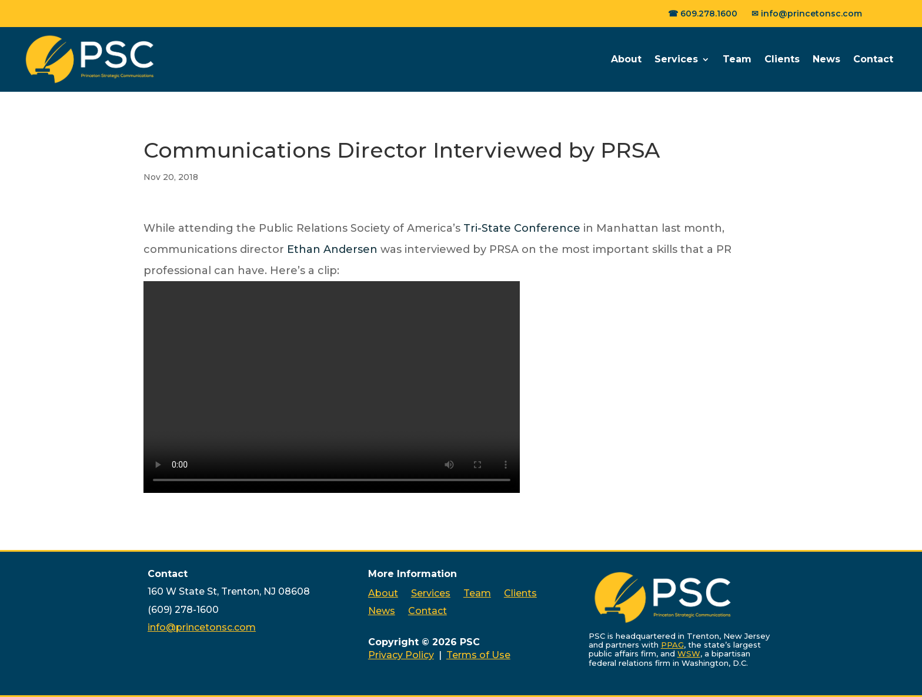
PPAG (672, 644)
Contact (873, 59)
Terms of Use (478, 655)
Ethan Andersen (332, 249)
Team (737, 59)
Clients (782, 59)
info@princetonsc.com (811, 13)
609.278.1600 (708, 13)
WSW (688, 653)
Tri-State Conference (521, 228)
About (626, 59)
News (826, 59)
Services (676, 59)
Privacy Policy (401, 655)
